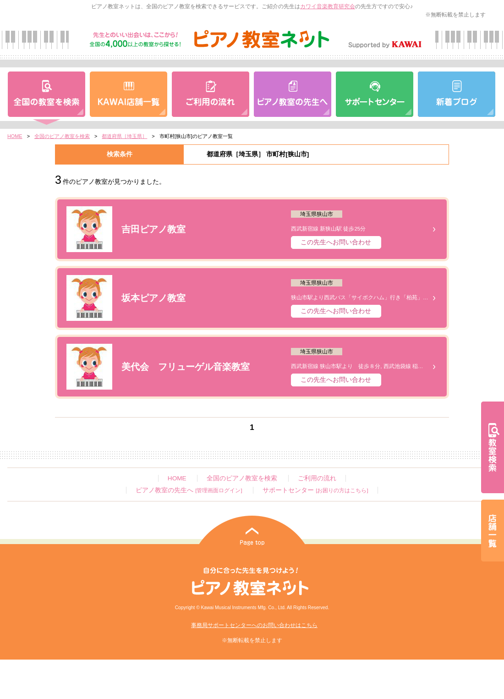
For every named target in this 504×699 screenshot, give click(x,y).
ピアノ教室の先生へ (189, 490)
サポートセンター (315, 490)
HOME (14, 136)
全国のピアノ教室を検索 (62, 136)
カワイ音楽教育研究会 (327, 6)
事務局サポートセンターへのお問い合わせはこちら (254, 625)
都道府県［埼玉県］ (124, 136)
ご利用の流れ (317, 478)
